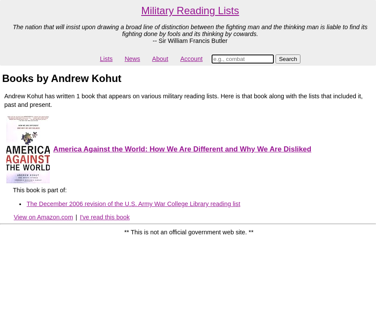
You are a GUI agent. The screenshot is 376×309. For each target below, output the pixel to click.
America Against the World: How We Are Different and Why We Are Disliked (182, 149)
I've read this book (105, 217)
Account (191, 58)
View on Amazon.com (43, 217)
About (160, 58)
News (132, 58)
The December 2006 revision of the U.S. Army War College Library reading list (133, 203)
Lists (106, 58)
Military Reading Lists (190, 10)
